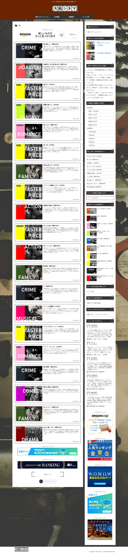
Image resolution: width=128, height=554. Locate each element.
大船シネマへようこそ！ (94, 32)
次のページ (47, 475)
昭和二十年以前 (93, 111)
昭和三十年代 (93, 118)
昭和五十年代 (93, 125)
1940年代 (91, 135)
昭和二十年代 (93, 114)
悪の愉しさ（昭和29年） (94, 180)
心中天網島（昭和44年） (104, 53)
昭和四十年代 (93, 121)
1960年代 (91, 142)
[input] (100, 198)
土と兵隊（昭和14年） (94, 176)
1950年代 (91, 138)
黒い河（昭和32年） (93, 159)
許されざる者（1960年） (95, 156)
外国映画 (90, 128)
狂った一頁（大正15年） (94, 166)
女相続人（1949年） (93, 163)
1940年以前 (92, 132)
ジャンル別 (90, 291)
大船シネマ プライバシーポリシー (98, 314)
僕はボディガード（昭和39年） (97, 183)
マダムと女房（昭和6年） (95, 170)
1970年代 (91, 145)
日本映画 (90, 108)
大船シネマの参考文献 (94, 303)
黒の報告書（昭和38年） (94, 187)
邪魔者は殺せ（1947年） (95, 173)
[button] (112, 198)
